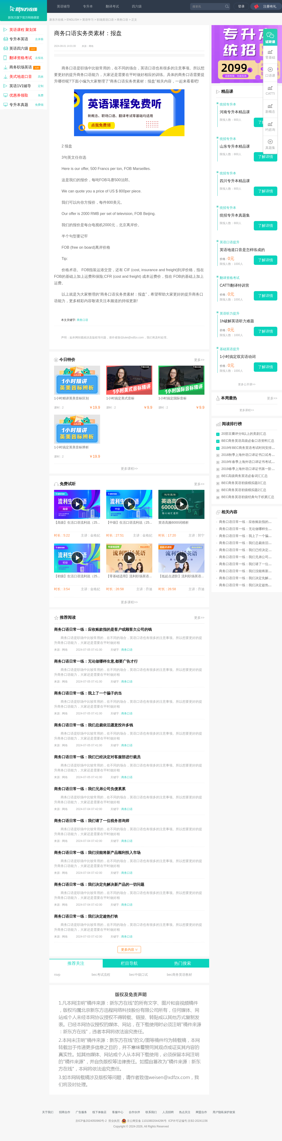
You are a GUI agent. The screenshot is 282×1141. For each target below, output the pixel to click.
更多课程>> (129, 468)
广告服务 (81, 1112)
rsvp (57, 974)
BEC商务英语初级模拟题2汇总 (243, 490)
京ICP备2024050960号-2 (91, 1120)
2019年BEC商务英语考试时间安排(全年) (250, 448)
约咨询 (270, 126)
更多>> (199, 360)
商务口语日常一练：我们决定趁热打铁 (86, 916)
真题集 (270, 144)
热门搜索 (182, 963)
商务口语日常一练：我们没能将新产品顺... (250, 571)
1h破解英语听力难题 (237, 321)
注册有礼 (269, 6)
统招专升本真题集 (235, 215)
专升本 (88, 6)
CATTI (270, 90)
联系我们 (151, 1112)
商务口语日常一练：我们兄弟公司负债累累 (89, 789)
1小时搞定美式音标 (120, 398)
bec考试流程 (101, 974)
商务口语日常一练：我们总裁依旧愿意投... (250, 543)
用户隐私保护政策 (224, 1112)
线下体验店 (99, 1112)
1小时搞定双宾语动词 (238, 357)
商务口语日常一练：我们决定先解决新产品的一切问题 (99, 884)
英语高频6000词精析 (173, 522)
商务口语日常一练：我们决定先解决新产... (250, 578)
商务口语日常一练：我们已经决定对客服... (250, 550)
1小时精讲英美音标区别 (71, 398)
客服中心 (117, 1112)
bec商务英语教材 (179, 974)
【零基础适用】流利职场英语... (129, 576)
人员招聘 (168, 1112)
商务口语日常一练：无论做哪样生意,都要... (250, 529)
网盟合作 (201, 1112)
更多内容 (129, 949)
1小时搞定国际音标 (172, 398)
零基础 (270, 54)
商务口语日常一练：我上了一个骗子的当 (88, 693)
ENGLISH (73, 19)
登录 (241, 6)
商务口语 (122, 19)
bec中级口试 (138, 974)
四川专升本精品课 (235, 181)
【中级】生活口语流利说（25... (129, 522)
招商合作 (64, 1112)
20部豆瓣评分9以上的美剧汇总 (243, 433)
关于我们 (47, 1112)
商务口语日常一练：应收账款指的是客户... (250, 522)
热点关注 (184, 1112)
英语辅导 (63, 6)
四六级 (137, 6)
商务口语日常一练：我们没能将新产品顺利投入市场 (97, 853)
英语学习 (88, 19)
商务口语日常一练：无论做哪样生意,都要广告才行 (96, 661)
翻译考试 (112, 6)
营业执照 (114, 1120)
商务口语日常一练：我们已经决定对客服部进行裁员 (97, 757)
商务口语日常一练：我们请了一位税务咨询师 (91, 821)
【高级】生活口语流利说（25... (77, 522)
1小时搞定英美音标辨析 (71, 447)
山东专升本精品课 (235, 146)
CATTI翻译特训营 (234, 285)
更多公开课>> (246, 384)
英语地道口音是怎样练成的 (242, 250)
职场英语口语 (105, 19)
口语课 (270, 72)
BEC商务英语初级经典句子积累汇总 (247, 497)
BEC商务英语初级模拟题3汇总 (243, 483)
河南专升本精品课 (235, 112)
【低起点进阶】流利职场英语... (181, 576)
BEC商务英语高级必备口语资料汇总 (247, 441)
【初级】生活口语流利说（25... (77, 576)
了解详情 (265, 157)
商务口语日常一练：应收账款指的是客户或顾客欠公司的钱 (103, 629)
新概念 (270, 108)
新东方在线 (56, 19)
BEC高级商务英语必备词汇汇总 (244, 476)
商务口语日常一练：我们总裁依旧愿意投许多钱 (93, 725)
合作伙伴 (134, 1112)
